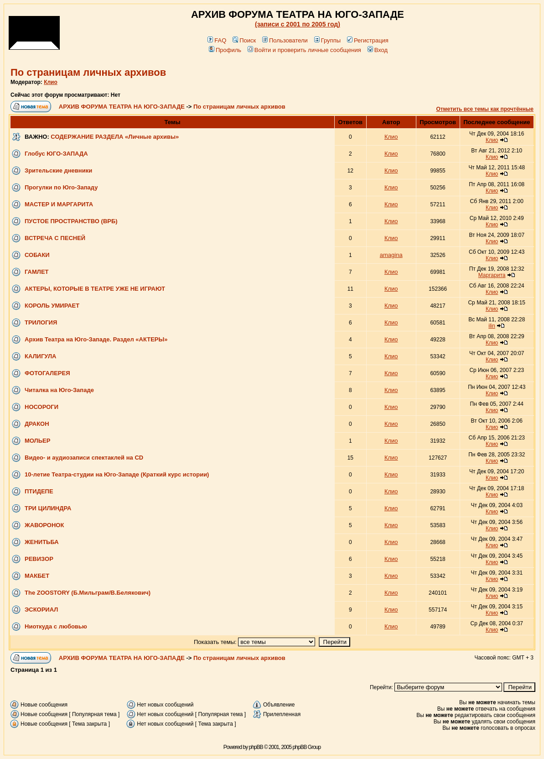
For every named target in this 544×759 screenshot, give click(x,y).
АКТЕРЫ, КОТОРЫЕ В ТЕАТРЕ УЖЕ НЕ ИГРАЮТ (95, 288)
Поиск (244, 40)
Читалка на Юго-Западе (59, 390)
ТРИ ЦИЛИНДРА (48, 508)
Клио (50, 82)
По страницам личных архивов (88, 72)
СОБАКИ (37, 254)
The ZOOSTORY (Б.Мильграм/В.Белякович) (87, 592)
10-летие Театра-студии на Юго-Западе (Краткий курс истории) (117, 474)
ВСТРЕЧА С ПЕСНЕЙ (55, 238)
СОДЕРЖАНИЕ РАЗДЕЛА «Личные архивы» (115, 136)
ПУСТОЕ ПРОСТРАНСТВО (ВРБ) (71, 221)
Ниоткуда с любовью (56, 626)
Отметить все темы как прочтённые (485, 109)
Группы (327, 40)
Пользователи (285, 40)
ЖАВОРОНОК (44, 525)
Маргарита (492, 275)
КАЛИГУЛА (40, 356)
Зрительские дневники (58, 170)
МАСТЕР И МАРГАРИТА (59, 204)
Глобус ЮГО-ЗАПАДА (56, 153)
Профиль (225, 50)
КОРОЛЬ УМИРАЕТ (52, 305)
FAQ (216, 40)
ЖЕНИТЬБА (42, 542)
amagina (391, 254)
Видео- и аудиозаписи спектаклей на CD (84, 457)
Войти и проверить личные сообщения (304, 50)
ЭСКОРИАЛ (41, 609)
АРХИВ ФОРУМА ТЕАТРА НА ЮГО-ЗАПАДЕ (122, 106)
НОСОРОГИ (41, 406)
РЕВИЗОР (39, 558)
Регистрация (368, 40)
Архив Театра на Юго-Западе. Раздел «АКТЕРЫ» (96, 339)
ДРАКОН (37, 423)
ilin (491, 326)
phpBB (256, 747)
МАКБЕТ (37, 575)
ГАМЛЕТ (37, 271)
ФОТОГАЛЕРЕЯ (47, 373)
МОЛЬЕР (37, 440)
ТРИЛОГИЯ (41, 322)
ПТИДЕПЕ (39, 491)
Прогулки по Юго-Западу (61, 187)
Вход (378, 50)
